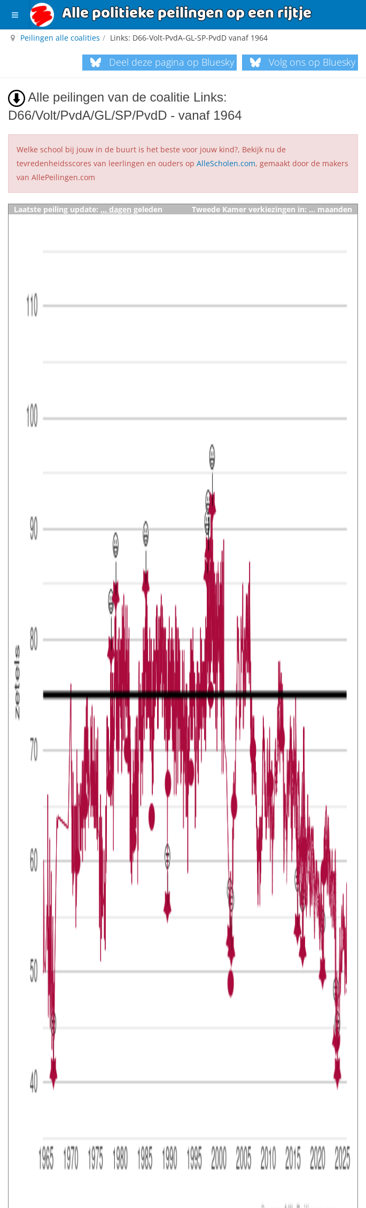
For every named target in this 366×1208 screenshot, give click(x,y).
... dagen (115, 209)
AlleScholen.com (226, 163)
